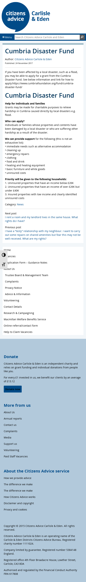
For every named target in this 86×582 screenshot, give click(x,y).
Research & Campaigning (19, 313)
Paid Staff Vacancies (16, 456)
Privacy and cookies (15, 509)
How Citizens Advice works (19, 497)
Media (7, 437)
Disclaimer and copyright (19, 503)
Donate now (12, 389)
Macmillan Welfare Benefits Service (25, 319)
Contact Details (13, 306)
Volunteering (11, 300)
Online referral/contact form (21, 325)
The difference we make (18, 484)
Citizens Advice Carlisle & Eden (33, 59)
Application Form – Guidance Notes (26, 262)
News (20, 204)
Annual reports (13, 418)
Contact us (10, 425)
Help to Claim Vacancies (18, 332)
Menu (7, 37)
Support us (10, 443)
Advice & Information (17, 294)
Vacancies (10, 256)
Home (7, 250)
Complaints (12, 281)
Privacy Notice (13, 287)
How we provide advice (17, 478)
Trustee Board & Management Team (26, 275)
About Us (9, 269)
